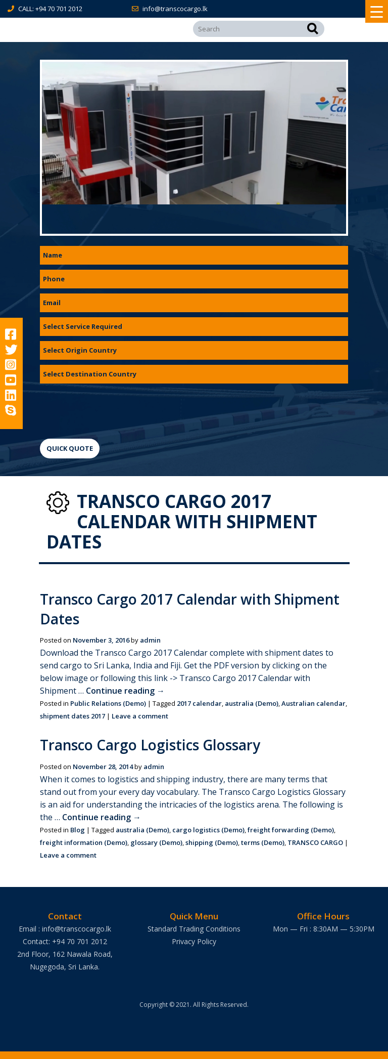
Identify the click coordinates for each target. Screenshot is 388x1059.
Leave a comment (140, 716)
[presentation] (116, 408)
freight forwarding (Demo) (291, 829)
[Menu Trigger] (376, 11)
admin (150, 640)
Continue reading (125, 690)
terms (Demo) (262, 842)
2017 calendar (199, 703)
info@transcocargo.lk (175, 8)
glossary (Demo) (156, 842)
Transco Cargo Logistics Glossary (151, 744)
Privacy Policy (194, 941)
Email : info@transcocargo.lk (65, 929)
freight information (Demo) (83, 842)
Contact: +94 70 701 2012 (65, 941)
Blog (77, 829)
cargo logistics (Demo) (208, 829)
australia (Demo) (251, 703)
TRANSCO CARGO (315, 842)
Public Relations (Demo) (108, 703)
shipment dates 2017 (72, 716)
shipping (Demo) (211, 842)
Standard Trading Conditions (194, 929)
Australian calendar (313, 703)
